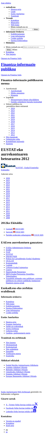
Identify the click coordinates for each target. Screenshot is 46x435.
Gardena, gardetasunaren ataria (18, 333)
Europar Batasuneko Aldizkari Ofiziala (21, 376)
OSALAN (10, 261)
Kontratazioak (11, 347)
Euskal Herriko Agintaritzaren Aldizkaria (22, 365)
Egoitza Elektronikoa (19, 41)
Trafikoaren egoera (13, 354)
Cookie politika (17, 38)
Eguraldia (9, 351)
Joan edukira (6, 3)
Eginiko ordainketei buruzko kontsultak (26, 102)
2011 (8, 211)
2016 (13, 126)
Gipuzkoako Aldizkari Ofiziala (18, 372)
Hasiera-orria (16, 9)
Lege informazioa (13, 310)
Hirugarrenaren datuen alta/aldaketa (25, 100)
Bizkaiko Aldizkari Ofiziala (17, 370)
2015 (13, 128)
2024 (13, 108)
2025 (8, 180)
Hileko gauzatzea (17, 93)
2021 (13, 115)
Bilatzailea (15, 23)
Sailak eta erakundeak (14, 326)
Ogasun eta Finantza (11, 75)
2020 (13, 117)
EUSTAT (9, 254)
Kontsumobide (11, 263)
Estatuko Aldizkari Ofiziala (16, 374)
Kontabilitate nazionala (15, 141)
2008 (8, 218)
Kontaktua (15, 20)
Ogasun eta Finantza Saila (11, 58)
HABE (8, 250)
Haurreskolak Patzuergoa (16, 272)
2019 (13, 119)
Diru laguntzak (12, 137)
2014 (13, 130)
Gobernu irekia (12, 331)
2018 (13, 122)
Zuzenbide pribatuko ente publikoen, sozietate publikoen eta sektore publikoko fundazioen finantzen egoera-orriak (24, 280)
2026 (8, 178)
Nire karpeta (11, 54)
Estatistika (10, 356)
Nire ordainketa (12, 349)
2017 (13, 124)
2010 (8, 213)
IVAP (8, 252)
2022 (13, 113)
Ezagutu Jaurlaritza (13, 324)
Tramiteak (15, 16)
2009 (8, 216)
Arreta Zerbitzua (12, 329)
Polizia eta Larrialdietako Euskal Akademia (23, 259)
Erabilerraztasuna (18, 34)
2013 (13, 133)
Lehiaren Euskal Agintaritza (17, 267)
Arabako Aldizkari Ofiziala (16, 367)
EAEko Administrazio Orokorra (18, 248)
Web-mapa (15, 25)
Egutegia (9, 144)
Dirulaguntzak (11, 345)
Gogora (9, 270)
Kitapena (14, 95)
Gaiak (13, 12)
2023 (13, 111)
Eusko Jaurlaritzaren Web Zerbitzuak (15, 392)
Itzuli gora (10, 425)
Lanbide (9, 265)
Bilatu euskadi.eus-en (19, 27)
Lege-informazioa (18, 36)
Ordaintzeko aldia (13, 139)
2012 (13, 135)
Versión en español (13, 421)
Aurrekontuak (16, 91)
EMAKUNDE (11, 256)
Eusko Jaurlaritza (17, 14)
